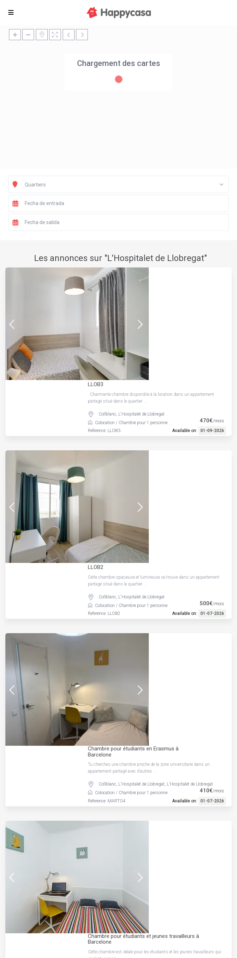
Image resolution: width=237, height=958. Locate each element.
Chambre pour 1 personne (143, 320)
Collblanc (107, 312)
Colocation (105, 320)
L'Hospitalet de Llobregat (141, 312)
